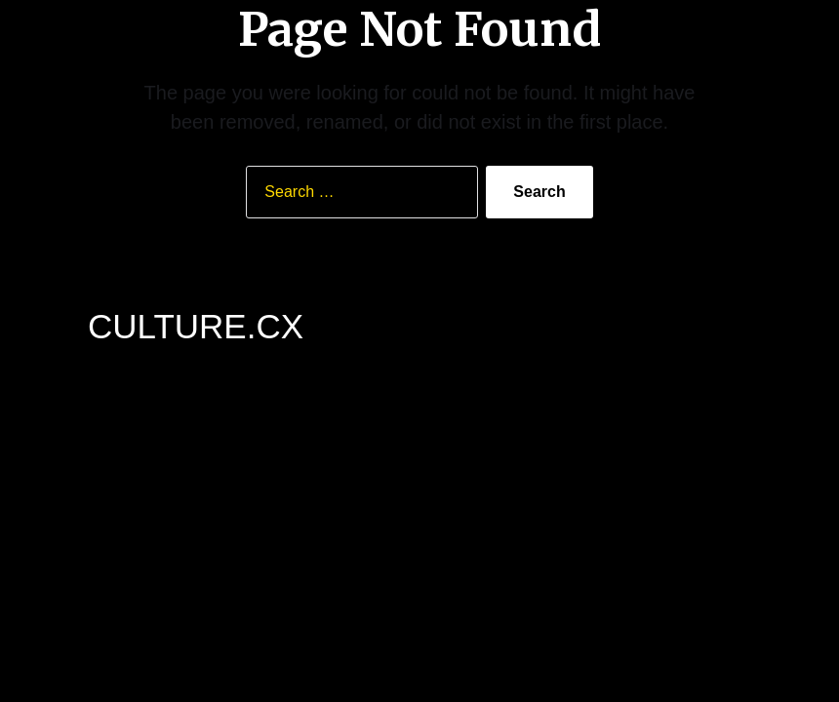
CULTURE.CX (195, 326)
